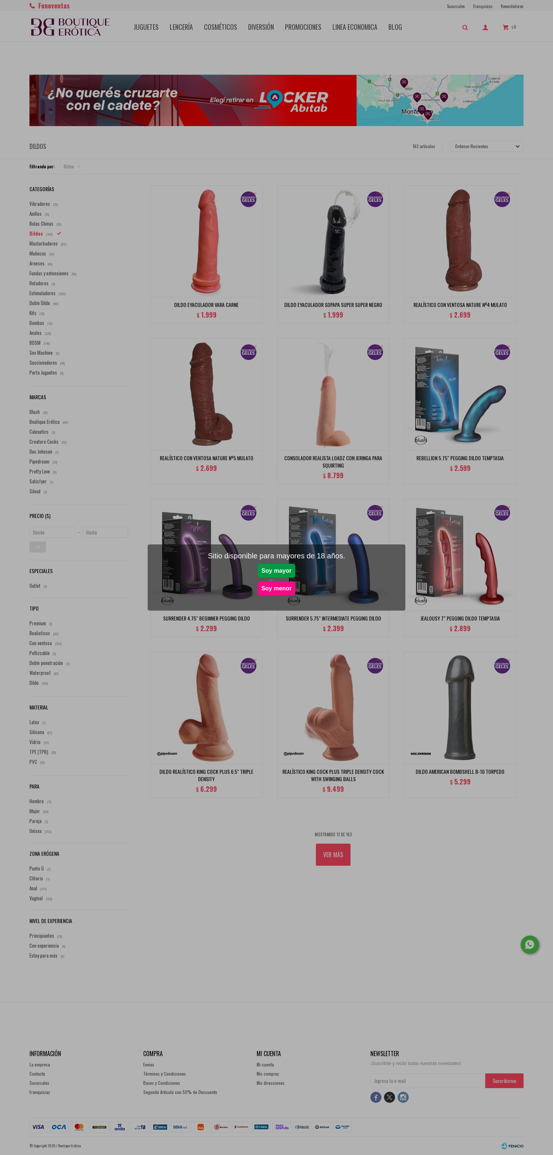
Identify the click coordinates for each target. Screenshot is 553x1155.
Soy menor (276, 588)
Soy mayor (276, 571)
